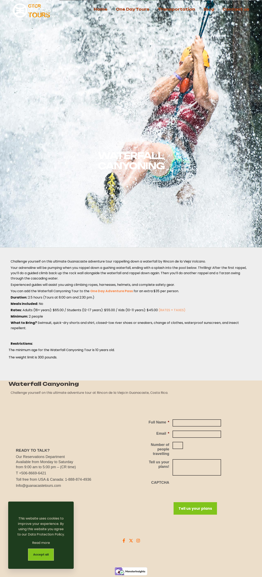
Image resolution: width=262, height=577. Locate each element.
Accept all (41, 554)
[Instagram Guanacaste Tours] (138, 541)
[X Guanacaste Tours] (131, 541)
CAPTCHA (160, 482)
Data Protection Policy (46, 534)
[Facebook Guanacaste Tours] (124, 541)
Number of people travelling (160, 449)
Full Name (159, 422)
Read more (41, 542)
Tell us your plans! (159, 464)
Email (162, 433)
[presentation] (204, 488)
